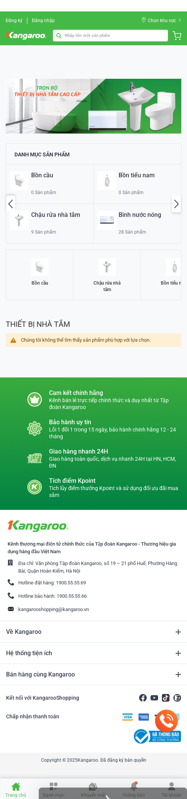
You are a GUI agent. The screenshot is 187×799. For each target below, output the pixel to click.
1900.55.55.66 (72, 596)
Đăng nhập (43, 20)
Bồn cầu (40, 283)
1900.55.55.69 (71, 583)
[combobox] (110, 35)
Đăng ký (14, 20)
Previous (10, 204)
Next (176, 204)
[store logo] (27, 36)
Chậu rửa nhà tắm (107, 286)
